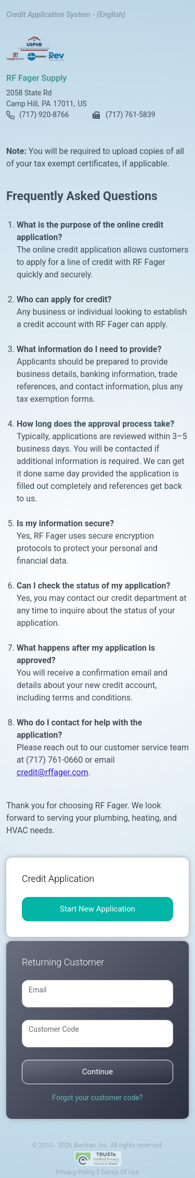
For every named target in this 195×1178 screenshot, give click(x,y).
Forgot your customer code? (97, 1097)
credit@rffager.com (52, 772)
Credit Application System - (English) (65, 14)
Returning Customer (63, 962)
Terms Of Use (120, 1172)
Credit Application (58, 878)
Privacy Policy (75, 1172)
